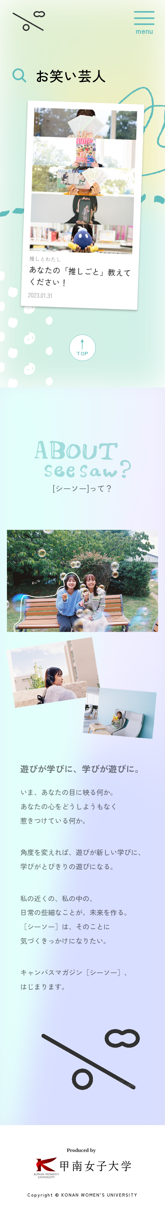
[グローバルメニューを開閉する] (144, 18)
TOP (82, 346)
